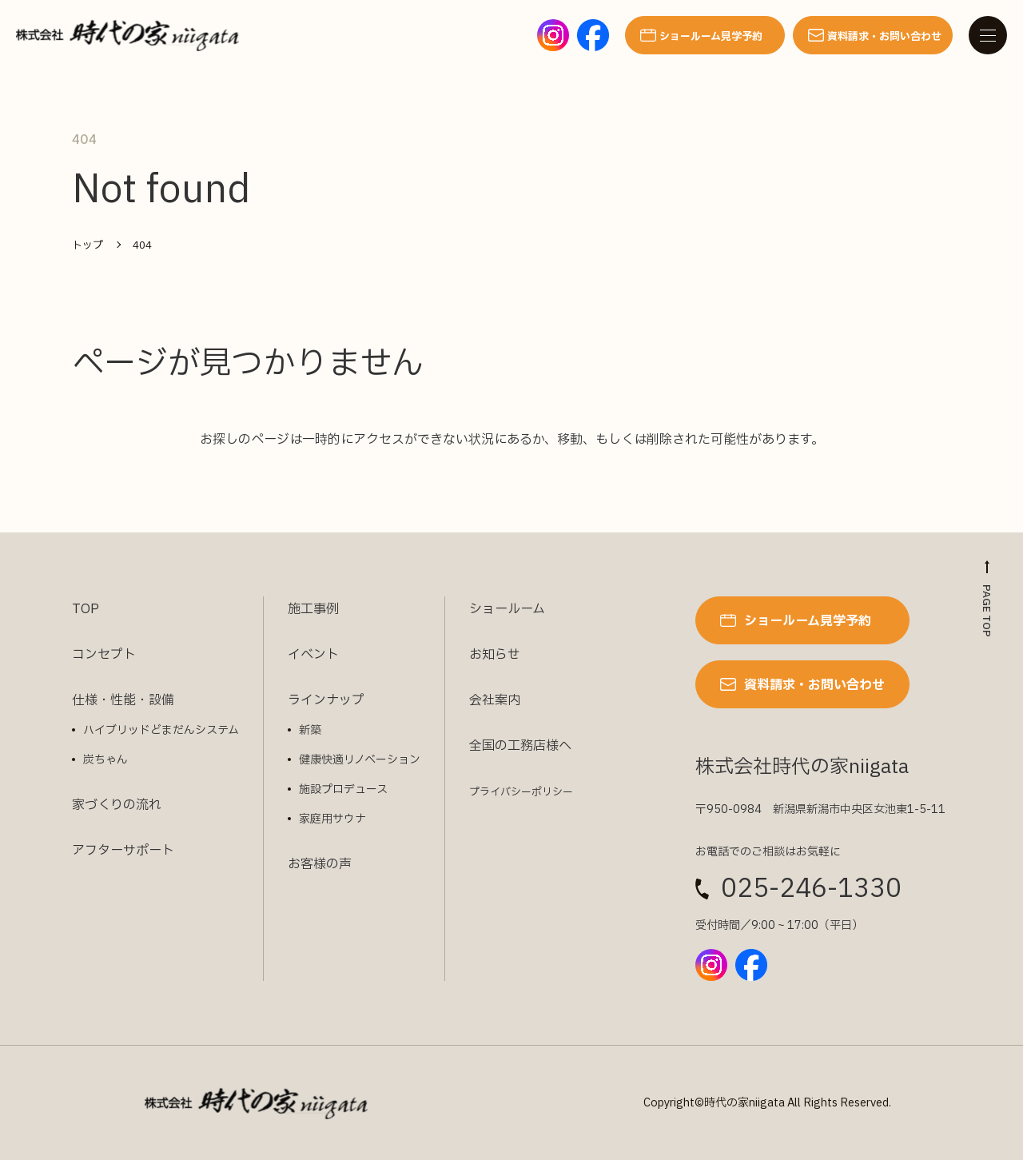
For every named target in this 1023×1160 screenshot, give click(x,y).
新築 (310, 730)
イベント (313, 654)
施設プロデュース (343, 789)
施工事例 (313, 609)
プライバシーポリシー (521, 792)
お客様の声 (320, 864)
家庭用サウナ (332, 819)
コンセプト (104, 654)
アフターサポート (123, 850)
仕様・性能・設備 (123, 700)
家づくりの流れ (116, 805)
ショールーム (507, 609)
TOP (85, 609)
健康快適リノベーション (359, 759)
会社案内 (494, 700)
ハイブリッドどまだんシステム (161, 730)
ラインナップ (326, 700)
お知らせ (494, 654)
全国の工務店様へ (520, 745)
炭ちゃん (105, 759)
